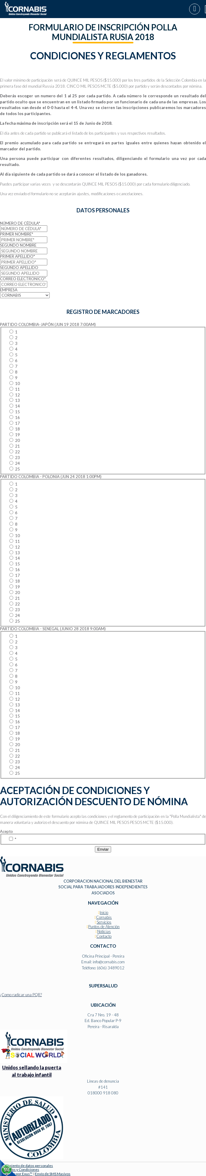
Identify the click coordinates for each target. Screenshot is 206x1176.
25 (14, 469)
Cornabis (104, 917)
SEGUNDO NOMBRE (18, 245)
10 (14, 383)
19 (14, 434)
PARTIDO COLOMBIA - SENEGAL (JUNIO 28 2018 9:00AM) (53, 628)
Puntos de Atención (104, 926)
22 (14, 451)
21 (14, 446)
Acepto (6, 831)
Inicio (104, 912)
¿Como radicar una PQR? (21, 994)
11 (14, 389)
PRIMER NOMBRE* (16, 234)
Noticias (104, 931)
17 (14, 423)
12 (14, 395)
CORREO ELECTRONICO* (23, 278)
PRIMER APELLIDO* (17, 256)
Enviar (103, 849)
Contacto (103, 936)
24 (14, 463)
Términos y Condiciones (19, 1169)
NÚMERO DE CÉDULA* (20, 223)
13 (14, 400)
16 (14, 417)
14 (14, 406)
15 (14, 411)
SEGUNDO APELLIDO (19, 267)
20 (14, 440)
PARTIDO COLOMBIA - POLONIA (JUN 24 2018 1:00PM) (50, 476)
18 (14, 429)
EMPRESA (8, 289)
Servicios (104, 922)
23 (14, 457)
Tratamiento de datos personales (26, 1165)
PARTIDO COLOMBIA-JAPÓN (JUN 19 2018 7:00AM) (48, 324)
